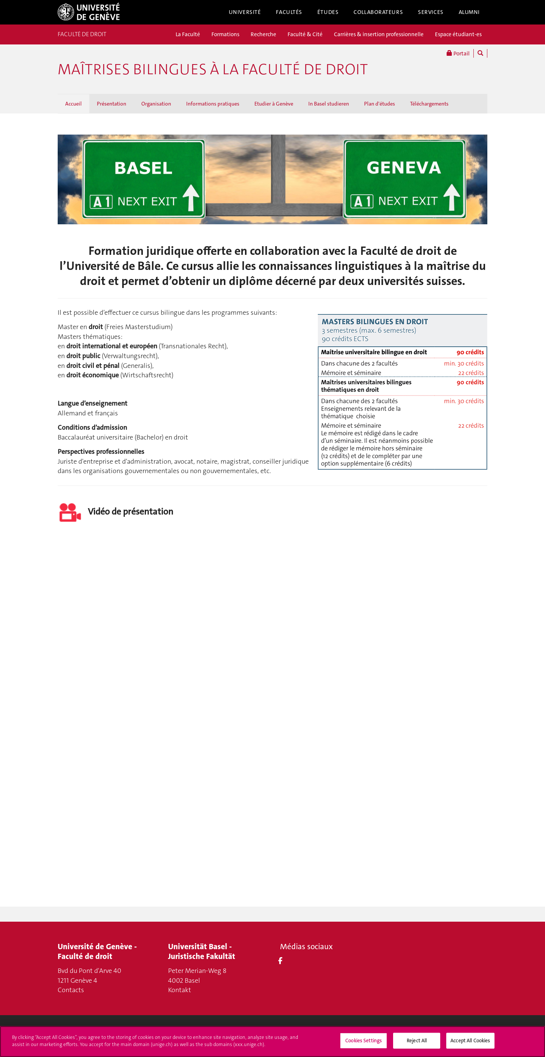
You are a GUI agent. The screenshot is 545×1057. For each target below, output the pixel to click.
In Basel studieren (328, 103)
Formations (225, 34)
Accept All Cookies (470, 1040)
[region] (272, 1041)
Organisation (156, 103)
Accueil (73, 103)
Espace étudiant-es (458, 34)
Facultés (289, 12)
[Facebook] (280, 960)
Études (327, 12)
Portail (458, 53)
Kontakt (179, 989)
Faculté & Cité (305, 34)
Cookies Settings (363, 1040)
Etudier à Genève (273, 103)
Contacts (71, 989)
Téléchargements (429, 103)
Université (245, 12)
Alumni (469, 12)
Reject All (417, 1040)
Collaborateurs (378, 12)
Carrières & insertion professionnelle (379, 34)
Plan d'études (379, 103)
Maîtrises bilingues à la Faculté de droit (213, 69)
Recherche (263, 34)
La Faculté (188, 34)
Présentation (111, 103)
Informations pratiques (212, 103)
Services (431, 12)
